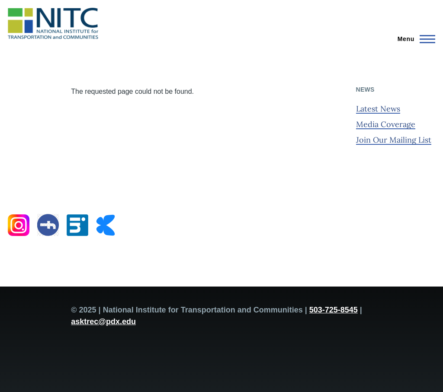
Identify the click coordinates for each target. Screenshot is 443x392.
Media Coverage (385, 124)
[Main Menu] (414, 39)
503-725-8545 (333, 310)
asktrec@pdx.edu (103, 321)
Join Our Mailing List (393, 140)
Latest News (378, 109)
